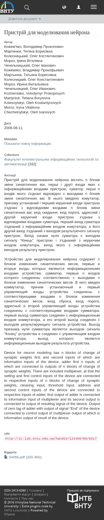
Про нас (27, 498)
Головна (35, 490)
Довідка (40, 494)
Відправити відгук (17, 494)
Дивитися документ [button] (24, 19)
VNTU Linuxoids (15, 510)
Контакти (11, 498)
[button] (64, 6)
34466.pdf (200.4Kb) (23, 457)
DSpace (9, 514)
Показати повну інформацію (27, 144)
